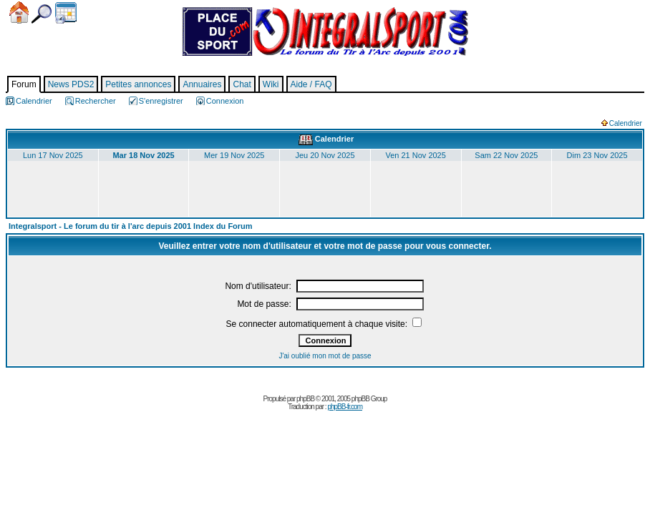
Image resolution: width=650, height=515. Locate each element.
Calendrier (66, 13)
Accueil (19, 12)
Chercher (41, 14)
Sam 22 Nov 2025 (506, 155)
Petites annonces (138, 84)
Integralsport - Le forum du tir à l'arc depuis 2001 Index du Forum (131, 226)
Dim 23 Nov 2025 (597, 155)
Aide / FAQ (311, 84)
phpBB (305, 399)
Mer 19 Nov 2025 (234, 155)
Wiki (271, 84)
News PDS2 (71, 84)
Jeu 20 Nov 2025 (324, 155)
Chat (242, 84)
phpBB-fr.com (344, 407)
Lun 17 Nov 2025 (53, 155)
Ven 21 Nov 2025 (415, 155)
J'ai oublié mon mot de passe (324, 356)
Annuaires (202, 84)
